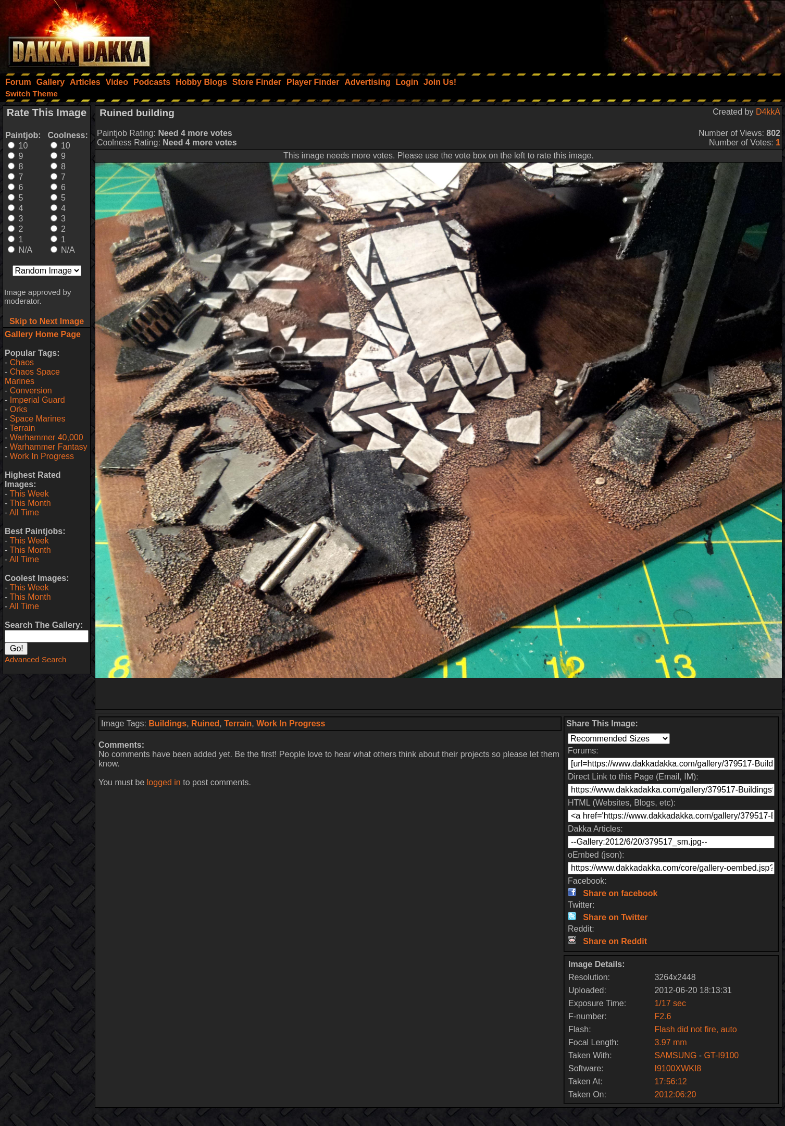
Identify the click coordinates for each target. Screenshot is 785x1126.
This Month (30, 503)
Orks (19, 409)
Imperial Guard (37, 399)
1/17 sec (670, 1003)
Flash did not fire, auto (695, 1029)
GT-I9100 (721, 1055)
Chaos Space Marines (32, 376)
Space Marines (38, 418)
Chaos (22, 362)
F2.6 (662, 1016)
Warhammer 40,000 (46, 437)
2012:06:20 (675, 1094)
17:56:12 (670, 1081)
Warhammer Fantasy (49, 446)
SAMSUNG (675, 1055)
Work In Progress (42, 456)
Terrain (22, 428)
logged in (164, 782)
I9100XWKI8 (677, 1068)
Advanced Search (35, 659)
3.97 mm (670, 1042)
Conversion (31, 390)
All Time (24, 512)
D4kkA (768, 111)
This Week (28, 493)
